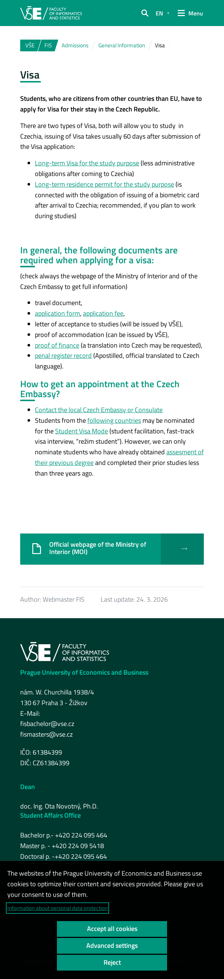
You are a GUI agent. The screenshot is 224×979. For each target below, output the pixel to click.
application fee (103, 313)
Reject (112, 962)
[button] (145, 13)
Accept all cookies (112, 929)
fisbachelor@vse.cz (47, 724)
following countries (114, 420)
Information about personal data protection (57, 908)
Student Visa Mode (81, 431)
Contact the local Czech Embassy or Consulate (99, 410)
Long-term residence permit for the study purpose (104, 184)
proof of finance (57, 345)
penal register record (63, 355)
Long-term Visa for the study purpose (87, 163)
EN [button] (159, 13)
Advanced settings (112, 945)
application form (57, 313)
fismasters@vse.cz (46, 734)
